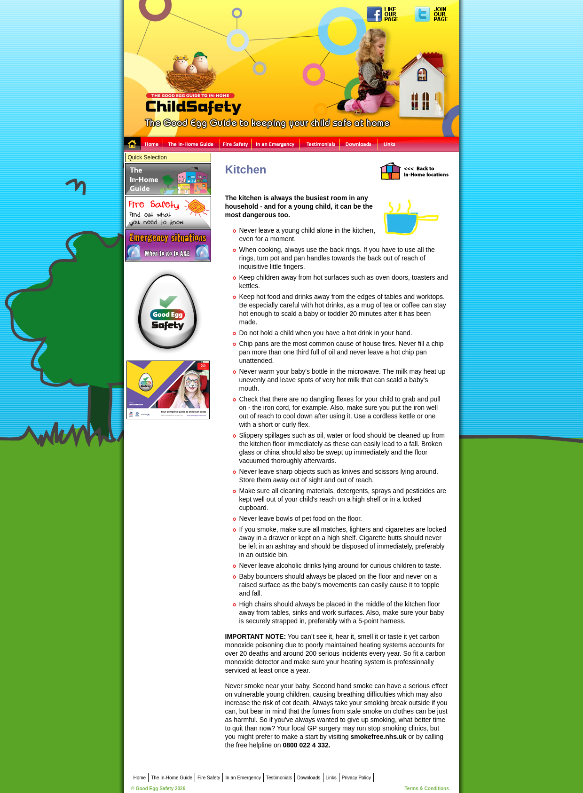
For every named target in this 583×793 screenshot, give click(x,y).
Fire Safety (236, 144)
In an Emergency (275, 144)
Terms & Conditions (427, 788)
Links (418, 144)
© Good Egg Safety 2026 (158, 788)
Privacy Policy (356, 777)
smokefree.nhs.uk (378, 736)
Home (143, 144)
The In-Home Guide (191, 144)
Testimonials (319, 144)
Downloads (359, 144)
